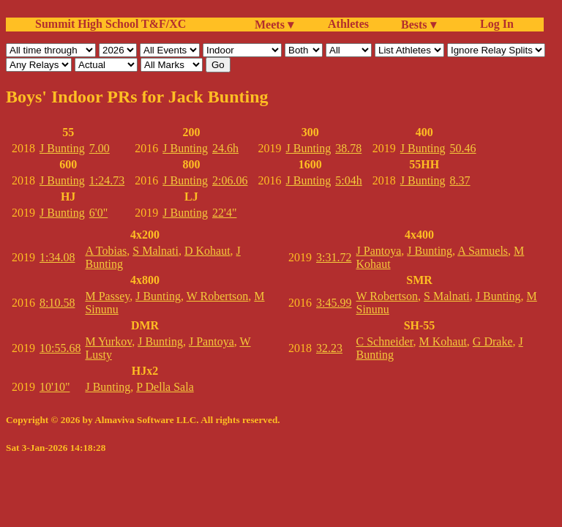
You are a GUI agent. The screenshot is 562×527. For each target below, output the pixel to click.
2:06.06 (229, 180)
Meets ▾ (274, 24)
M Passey (107, 296)
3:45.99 (333, 302)
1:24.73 (106, 180)
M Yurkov (108, 341)
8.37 (460, 180)
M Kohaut (443, 341)
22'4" (224, 212)
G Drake (493, 341)
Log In (494, 24)
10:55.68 (60, 348)
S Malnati (155, 250)
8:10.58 (57, 302)
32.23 (329, 348)
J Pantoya (211, 341)
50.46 (463, 148)
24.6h (225, 148)
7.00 (99, 148)
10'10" (55, 387)
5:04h (348, 180)
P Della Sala (165, 387)
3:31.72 (333, 257)
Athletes (348, 24)
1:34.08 (57, 257)
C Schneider (384, 341)
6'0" (98, 212)
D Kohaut (207, 250)
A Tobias (106, 250)
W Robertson (218, 296)
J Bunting (62, 148)
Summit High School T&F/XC (110, 24)
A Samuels (482, 250)
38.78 (348, 148)
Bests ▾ (418, 24)
